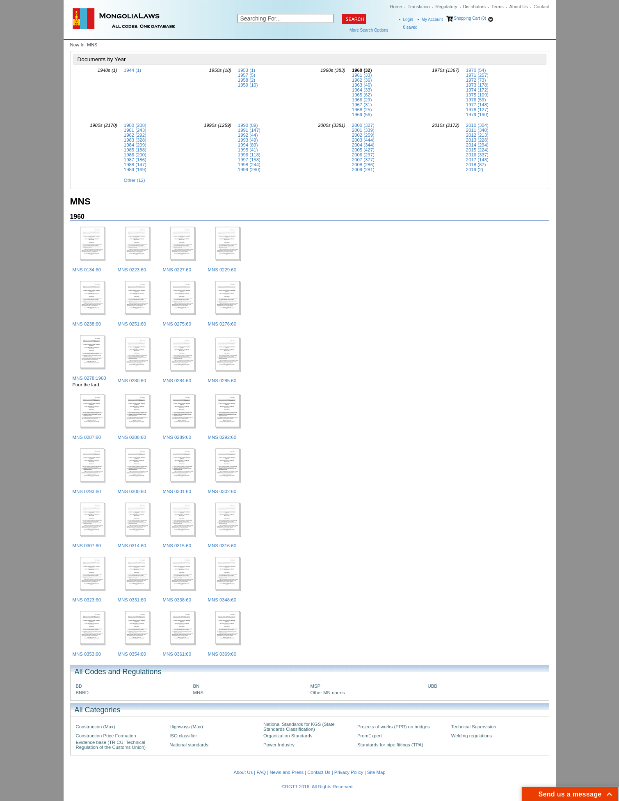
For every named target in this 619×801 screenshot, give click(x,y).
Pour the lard (86, 384)
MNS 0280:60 (132, 380)
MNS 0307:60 (87, 545)
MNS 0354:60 (132, 654)
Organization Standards (287, 735)
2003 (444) (363, 140)
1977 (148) (477, 104)
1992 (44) (248, 135)
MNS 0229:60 (222, 269)
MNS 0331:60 (132, 599)
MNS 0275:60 (177, 323)
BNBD (82, 692)
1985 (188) (135, 149)
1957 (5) (246, 75)
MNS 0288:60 (132, 437)
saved (410, 27)
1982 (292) (135, 135)
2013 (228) (477, 140)
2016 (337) (477, 154)
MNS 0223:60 (132, 269)
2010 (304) (477, 125)
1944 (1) (132, 70)
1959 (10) (248, 85)
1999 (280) (249, 169)
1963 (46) (362, 85)
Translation (419, 6)
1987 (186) (135, 159)
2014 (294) (477, 144)
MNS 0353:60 (87, 654)
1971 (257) (477, 75)
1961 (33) (362, 75)
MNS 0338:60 (177, 599)
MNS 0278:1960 (89, 378)
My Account (432, 19)
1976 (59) (476, 99)
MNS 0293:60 (87, 491)
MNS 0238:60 (87, 323)
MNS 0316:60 (222, 545)
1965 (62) (362, 94)
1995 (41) (248, 149)
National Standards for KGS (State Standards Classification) (299, 727)
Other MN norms (328, 692)
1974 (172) (477, 89)
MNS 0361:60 (177, 654)
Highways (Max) (186, 726)
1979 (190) (477, 114)
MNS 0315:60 (177, 545)
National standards (188, 744)
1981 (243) (135, 130)
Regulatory (446, 6)
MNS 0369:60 (222, 654)
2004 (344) (363, 144)
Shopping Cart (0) (470, 18)
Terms (497, 6)
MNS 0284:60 (177, 380)
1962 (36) (362, 80)
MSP (316, 686)
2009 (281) (363, 169)
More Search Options (368, 30)
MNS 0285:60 (222, 380)
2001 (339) (363, 130)
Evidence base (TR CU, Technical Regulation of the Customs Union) (111, 745)
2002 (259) (363, 135)
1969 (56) (362, 114)
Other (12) (134, 180)
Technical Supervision (473, 726)
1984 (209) (135, 144)
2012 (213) (477, 135)
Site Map (376, 772)
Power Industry (279, 744)
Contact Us (318, 772)
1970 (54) (476, 70)
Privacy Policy (348, 772)
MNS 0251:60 (132, 323)
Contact (541, 6)
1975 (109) (477, 94)
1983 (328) (135, 140)
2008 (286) (363, 164)
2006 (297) (363, 154)
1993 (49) (248, 140)
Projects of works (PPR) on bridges (393, 726)
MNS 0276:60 (222, 323)
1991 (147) (249, 130)
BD (79, 686)
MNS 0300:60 (132, 491)
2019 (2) (474, 169)
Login (408, 19)
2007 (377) (363, 159)
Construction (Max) (95, 726)
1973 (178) (477, 85)
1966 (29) (362, 99)
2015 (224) (477, 149)
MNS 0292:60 (222, 437)
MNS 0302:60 (222, 491)
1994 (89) (248, 144)
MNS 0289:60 (177, 437)
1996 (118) (249, 154)
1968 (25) (362, 109)
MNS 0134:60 (87, 269)
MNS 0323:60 (87, 599)
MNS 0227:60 (177, 269)
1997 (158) (249, 159)
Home (396, 6)
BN (196, 686)
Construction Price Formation (106, 735)
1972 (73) (476, 80)
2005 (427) (363, 149)
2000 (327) (363, 125)
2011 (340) (477, 130)
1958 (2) (246, 80)
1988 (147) (135, 164)
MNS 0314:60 (132, 545)
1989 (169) (135, 169)
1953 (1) (246, 70)
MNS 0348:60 (222, 599)
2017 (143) (477, 159)
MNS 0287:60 (87, 437)
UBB (432, 686)
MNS (198, 692)
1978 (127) (477, 109)
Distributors (474, 6)
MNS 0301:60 (177, 491)
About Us (518, 6)
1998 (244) (249, 164)
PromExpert (369, 735)
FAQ (261, 772)
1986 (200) (135, 154)
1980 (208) (135, 125)
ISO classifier (183, 735)
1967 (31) (362, 104)
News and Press (287, 772)
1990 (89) (248, 125)
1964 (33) (362, 89)
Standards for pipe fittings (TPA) (390, 744)
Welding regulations (471, 735)
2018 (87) (476, 164)
